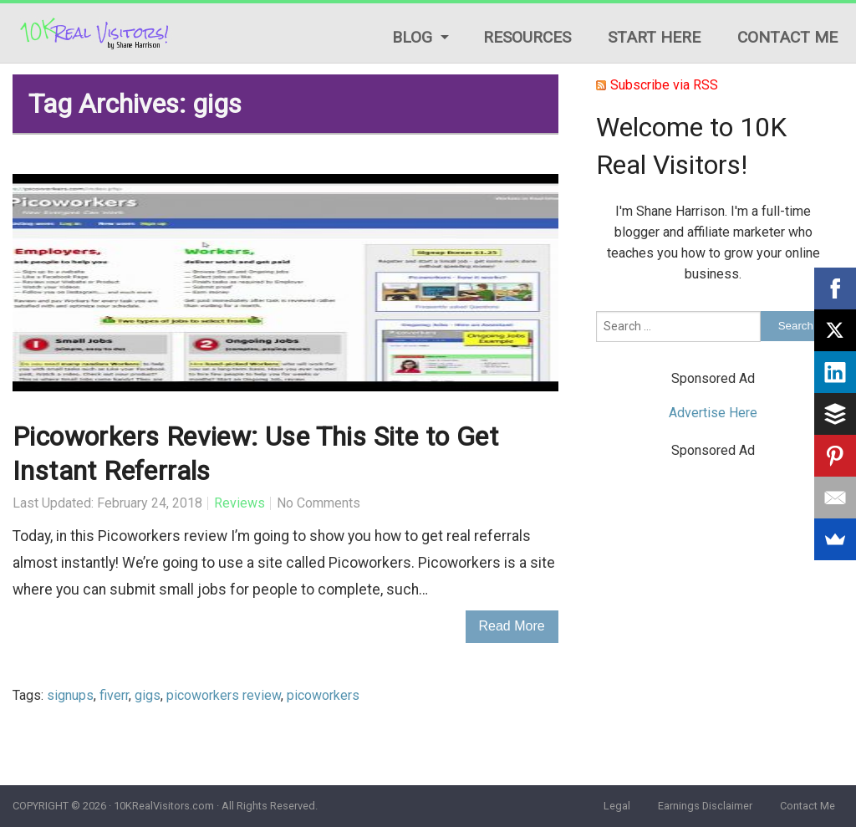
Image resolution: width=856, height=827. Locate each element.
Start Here (654, 37)
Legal (617, 805)
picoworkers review (223, 695)
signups (70, 695)
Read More (512, 626)
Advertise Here (713, 413)
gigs (147, 695)
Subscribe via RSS (664, 85)
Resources (527, 37)
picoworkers (323, 695)
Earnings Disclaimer (705, 805)
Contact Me (787, 37)
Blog (412, 37)
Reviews (239, 503)
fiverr (114, 695)
